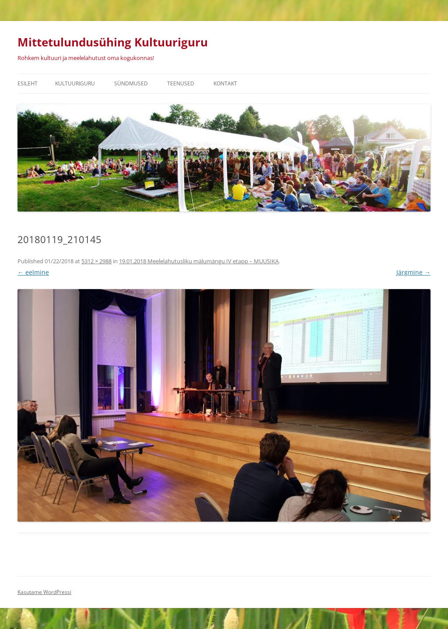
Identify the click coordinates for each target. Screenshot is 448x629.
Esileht (28, 83)
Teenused (180, 83)
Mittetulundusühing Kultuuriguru (113, 42)
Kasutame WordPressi (44, 592)
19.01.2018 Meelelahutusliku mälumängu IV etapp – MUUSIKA (199, 261)
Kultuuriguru (75, 83)
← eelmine (33, 272)
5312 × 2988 (96, 261)
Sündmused (131, 83)
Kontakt (225, 83)
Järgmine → (413, 272)
